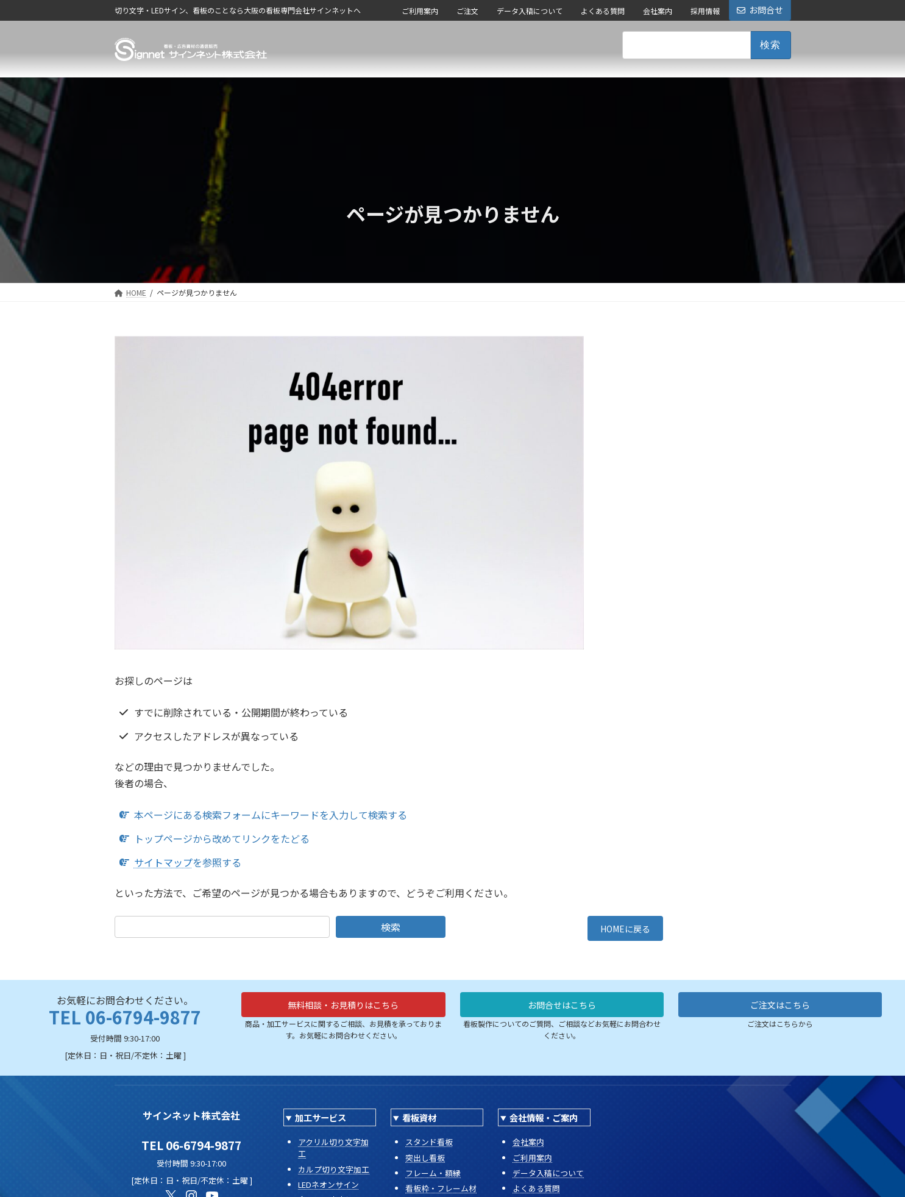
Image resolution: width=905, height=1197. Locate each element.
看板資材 (419, 1121)
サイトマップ (163, 862)
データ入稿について (530, 10)
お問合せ (760, 10)
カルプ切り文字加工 (333, 1173)
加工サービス (320, 1121)
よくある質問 (603, 10)
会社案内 (657, 10)
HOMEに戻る (625, 930)
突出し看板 (425, 1161)
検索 (390, 927)
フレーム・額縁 (433, 1176)
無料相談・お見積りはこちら (343, 1010)
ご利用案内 (420, 10)
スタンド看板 (429, 1146)
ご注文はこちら (780, 1010)
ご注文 (467, 10)
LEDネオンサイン (328, 1188)
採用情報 (705, 10)
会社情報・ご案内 (543, 1121)
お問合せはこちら (562, 1010)
